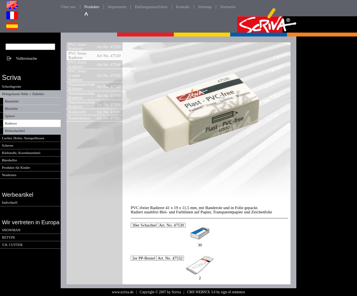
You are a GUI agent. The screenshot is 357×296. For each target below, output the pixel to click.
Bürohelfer (9, 160)
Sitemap (205, 7)
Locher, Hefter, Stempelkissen (23, 138)
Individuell (10, 202)
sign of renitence (233, 292)
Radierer (11, 123)
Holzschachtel (15, 131)
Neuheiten (9, 175)
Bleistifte (11, 109)
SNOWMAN (11, 230)
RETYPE (8, 237)
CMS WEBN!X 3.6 (201, 292)
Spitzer (10, 116)
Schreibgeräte (11, 86)
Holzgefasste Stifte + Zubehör (23, 94)
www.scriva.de (122, 292)
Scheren (7, 145)
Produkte (91, 7)
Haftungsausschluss (151, 7)
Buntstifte (12, 101)
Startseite (228, 7)
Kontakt (182, 7)
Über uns (68, 7)
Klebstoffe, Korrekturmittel (21, 153)
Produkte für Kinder (16, 168)
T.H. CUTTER (12, 245)
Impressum (117, 7)
